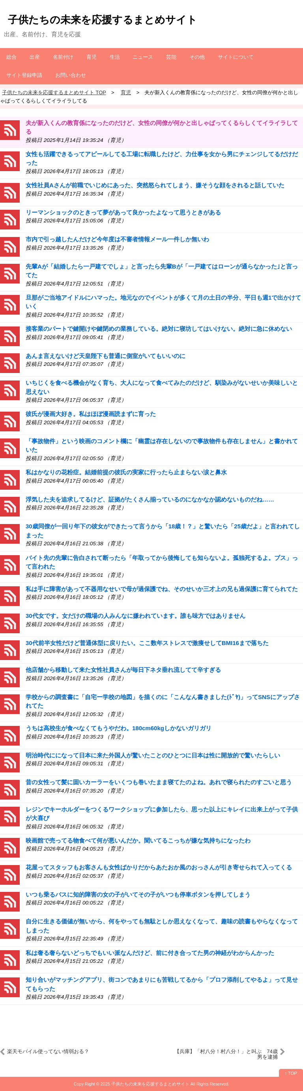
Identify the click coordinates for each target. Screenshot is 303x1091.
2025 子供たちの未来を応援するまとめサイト (145, 1084)
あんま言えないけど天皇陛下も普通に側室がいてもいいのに (105, 355)
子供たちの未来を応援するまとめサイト (102, 19)
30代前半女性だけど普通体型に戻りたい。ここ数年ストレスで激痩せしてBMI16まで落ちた (147, 643)
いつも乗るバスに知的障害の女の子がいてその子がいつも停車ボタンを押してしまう (138, 894)
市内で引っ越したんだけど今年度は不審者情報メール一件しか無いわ (117, 239)
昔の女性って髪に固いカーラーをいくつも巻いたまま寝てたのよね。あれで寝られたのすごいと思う (159, 782)
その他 (197, 57)
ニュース (143, 57)
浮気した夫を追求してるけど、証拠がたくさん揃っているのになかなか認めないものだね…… (150, 499)
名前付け (63, 57)
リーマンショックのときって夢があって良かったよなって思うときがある (123, 212)
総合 (11, 57)
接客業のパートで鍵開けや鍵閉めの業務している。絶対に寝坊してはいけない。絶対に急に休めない (159, 328)
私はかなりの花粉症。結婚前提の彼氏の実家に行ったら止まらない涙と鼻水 (126, 472)
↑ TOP (291, 1073)
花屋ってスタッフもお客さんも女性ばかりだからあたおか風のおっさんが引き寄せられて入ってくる (159, 867)
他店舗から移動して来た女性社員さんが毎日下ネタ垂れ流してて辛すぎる (123, 669)
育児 (91, 57)
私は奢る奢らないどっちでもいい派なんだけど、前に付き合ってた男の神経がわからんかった (150, 952)
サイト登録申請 (24, 75)
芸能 (171, 57)
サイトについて (236, 57)
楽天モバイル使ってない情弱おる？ (48, 1051)
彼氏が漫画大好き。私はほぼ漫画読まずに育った (91, 413)
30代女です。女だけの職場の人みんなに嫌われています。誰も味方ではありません (135, 615)
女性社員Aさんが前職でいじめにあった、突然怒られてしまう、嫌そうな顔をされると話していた (155, 185)
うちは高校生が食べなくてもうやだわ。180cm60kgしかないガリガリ (118, 728)
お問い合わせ (70, 75)
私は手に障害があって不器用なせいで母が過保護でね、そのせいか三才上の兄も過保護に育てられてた (162, 589)
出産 (35, 57)
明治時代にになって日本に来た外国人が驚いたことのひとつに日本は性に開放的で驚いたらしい (153, 755)
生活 (115, 57)
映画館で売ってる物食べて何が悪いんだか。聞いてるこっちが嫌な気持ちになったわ (138, 840)
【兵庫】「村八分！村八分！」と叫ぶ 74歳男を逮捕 (226, 1054)
